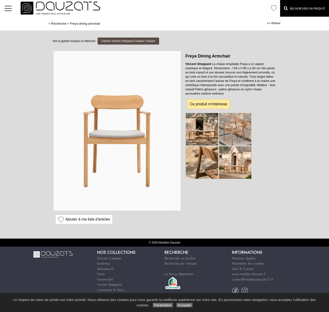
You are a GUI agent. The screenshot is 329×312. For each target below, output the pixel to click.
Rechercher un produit (179, 258)
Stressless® (105, 268)
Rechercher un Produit (304, 8)
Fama (101, 274)
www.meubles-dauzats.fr (249, 274)
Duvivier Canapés (109, 258)
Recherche (58, 23)
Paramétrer (162, 305)
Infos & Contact (243, 268)
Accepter (184, 305)
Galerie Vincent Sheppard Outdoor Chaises (128, 41)
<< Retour (274, 23)
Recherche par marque (180, 263)
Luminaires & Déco (110, 290)
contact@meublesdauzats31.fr (253, 279)
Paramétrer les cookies (248, 263)
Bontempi (103, 263)
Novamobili (105, 279)
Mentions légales (244, 258)
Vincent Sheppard (109, 284)
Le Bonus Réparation (178, 274)
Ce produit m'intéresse (208, 104)
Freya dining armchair (85, 23)
